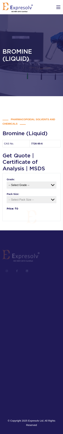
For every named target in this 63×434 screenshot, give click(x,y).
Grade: (11, 179)
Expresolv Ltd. (36, 420)
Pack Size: (13, 194)
